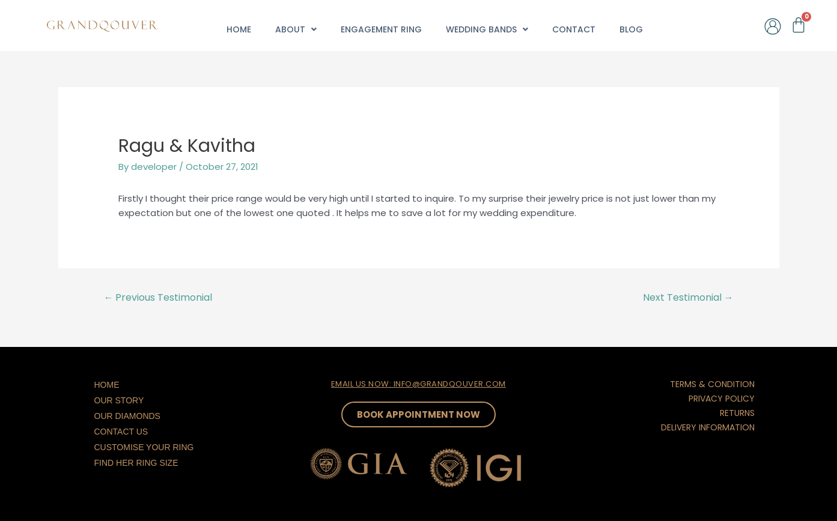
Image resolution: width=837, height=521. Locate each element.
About (296, 29)
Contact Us (121, 431)
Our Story (119, 400)
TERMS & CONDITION (712, 384)
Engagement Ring (381, 29)
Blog (631, 29)
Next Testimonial (688, 297)
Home (239, 29)
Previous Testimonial (157, 297)
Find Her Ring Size (136, 463)
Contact (573, 29)
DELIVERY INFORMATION (708, 427)
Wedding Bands (487, 29)
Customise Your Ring (144, 447)
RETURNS (737, 413)
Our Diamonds (127, 416)
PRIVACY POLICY (722, 399)
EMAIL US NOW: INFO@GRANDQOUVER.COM (418, 384)
